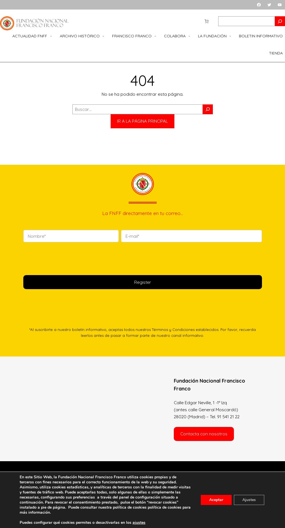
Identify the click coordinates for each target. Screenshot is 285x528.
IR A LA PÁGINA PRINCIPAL (142, 121)
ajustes (139, 522)
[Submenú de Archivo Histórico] (103, 36)
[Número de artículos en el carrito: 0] (206, 21)
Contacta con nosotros (203, 433)
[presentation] (66, 258)
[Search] (280, 21)
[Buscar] (208, 109)
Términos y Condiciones (173, 329)
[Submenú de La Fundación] (230, 36)
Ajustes (249, 499)
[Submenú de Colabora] (189, 36)
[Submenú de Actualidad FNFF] (51, 36)
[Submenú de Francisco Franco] (155, 36)
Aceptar (216, 499)
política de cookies (164, 507)
